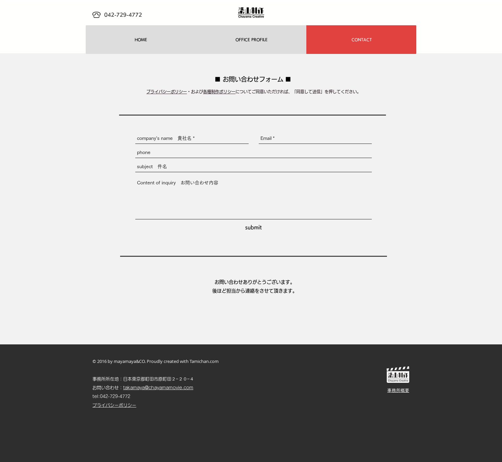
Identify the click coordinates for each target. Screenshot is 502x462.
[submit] (253, 227)
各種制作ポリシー (219, 92)
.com (214, 361)
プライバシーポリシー (166, 92)
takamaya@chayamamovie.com (158, 388)
